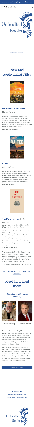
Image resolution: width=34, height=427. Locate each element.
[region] (17, 2)
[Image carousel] (17, 53)
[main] (17, 72)
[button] (2, 6)
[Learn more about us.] (17, 367)
